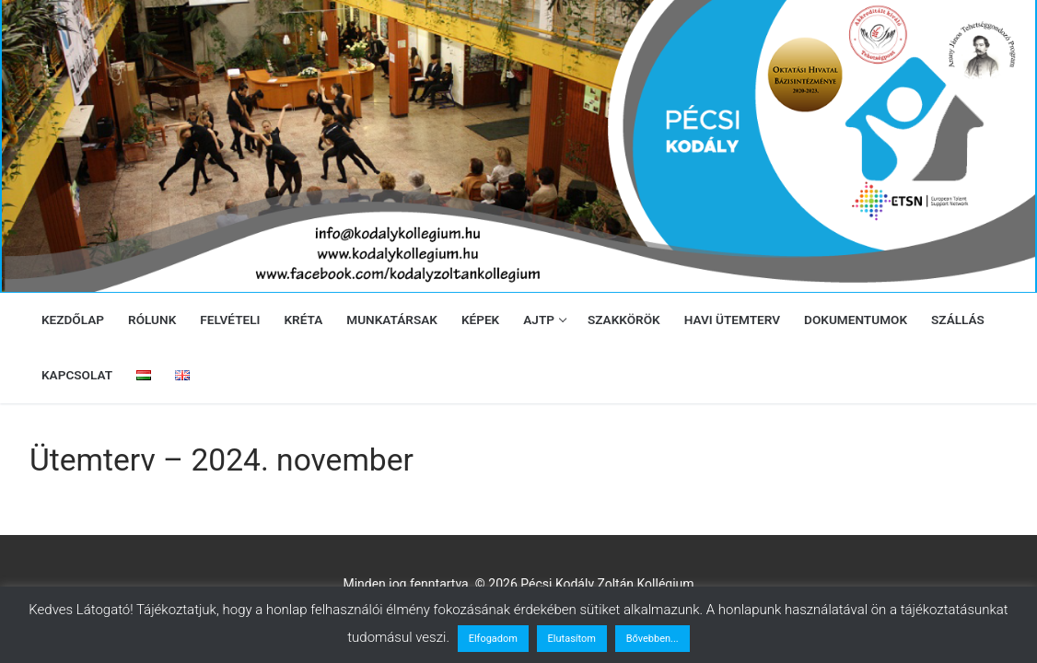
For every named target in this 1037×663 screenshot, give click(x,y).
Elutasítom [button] (572, 639)
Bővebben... (652, 639)
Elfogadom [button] (493, 639)
